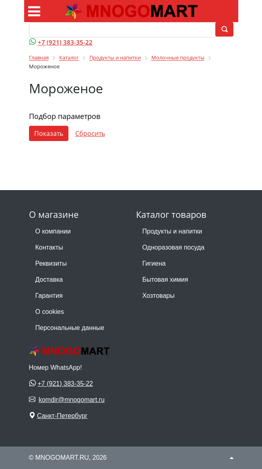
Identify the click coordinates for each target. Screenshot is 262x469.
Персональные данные (70, 327)
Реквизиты (51, 263)
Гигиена (154, 263)
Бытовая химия (165, 279)
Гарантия (49, 295)
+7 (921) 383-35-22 (65, 42)
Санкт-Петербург (62, 415)
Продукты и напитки (172, 231)
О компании (53, 231)
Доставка (49, 279)
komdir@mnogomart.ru (72, 399)
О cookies (49, 311)
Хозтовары (158, 295)
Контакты (49, 247)
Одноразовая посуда (173, 247)
